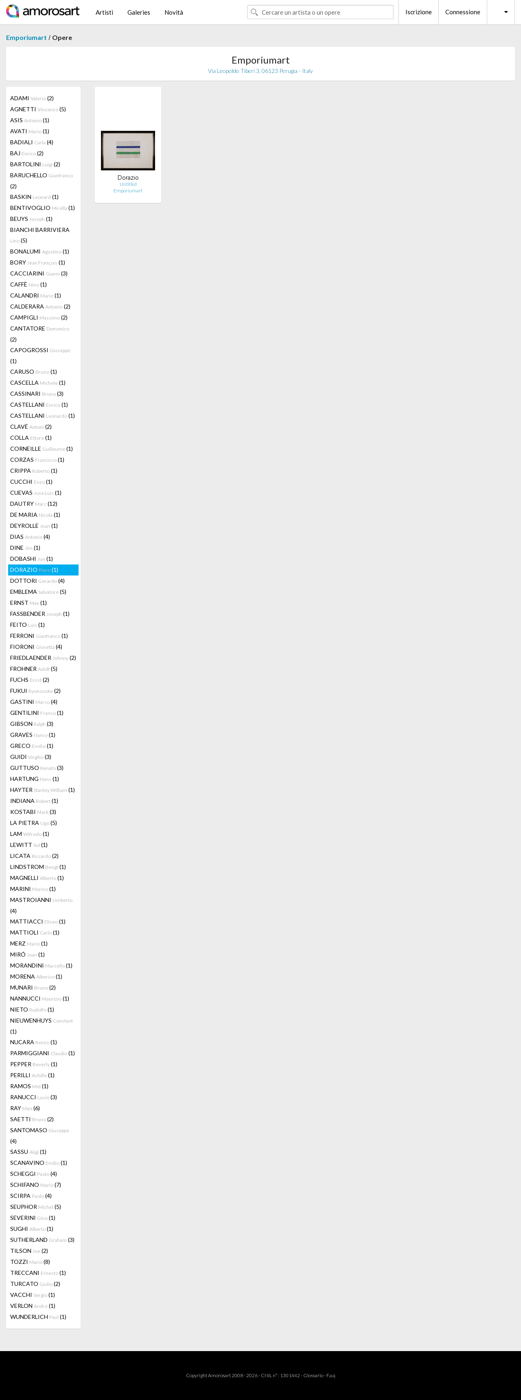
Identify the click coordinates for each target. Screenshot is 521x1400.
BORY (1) (37, 262)
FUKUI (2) (35, 690)
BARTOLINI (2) (35, 164)
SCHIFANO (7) (35, 1184)
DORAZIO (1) (34, 569)
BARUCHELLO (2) (41, 181)
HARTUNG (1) (34, 778)
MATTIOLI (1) (34, 932)
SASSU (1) (28, 1151)
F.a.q (330, 1375)
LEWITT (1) (29, 844)
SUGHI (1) (31, 1228)
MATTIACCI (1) (38, 921)
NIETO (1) (32, 1009)
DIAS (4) (30, 536)
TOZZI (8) (30, 1261)
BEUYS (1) (31, 218)
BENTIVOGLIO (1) (42, 207)
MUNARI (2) (33, 987)
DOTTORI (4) (37, 580)
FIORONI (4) (36, 646)
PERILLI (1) (32, 1074)
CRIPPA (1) (33, 470)
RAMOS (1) (29, 1086)
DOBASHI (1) (31, 558)
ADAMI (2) (32, 98)
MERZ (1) (29, 943)
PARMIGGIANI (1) (42, 1052)
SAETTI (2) (32, 1119)
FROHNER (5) (33, 668)
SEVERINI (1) (32, 1217)
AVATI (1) (29, 131)
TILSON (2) (29, 1250)
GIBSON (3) (31, 723)
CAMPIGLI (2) (39, 317)
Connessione (462, 11)
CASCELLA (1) (38, 382)
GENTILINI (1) (36, 712)
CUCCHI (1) (31, 481)
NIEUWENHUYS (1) (41, 1026)
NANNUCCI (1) (39, 998)
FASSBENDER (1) (40, 613)
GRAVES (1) (32, 734)
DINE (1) (25, 547)
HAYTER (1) (42, 789)
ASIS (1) (29, 120)
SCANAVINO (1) (38, 1162)
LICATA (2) (34, 855)
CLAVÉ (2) (31, 426)
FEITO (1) (27, 624)
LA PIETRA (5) (33, 822)
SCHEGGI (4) (33, 1173)
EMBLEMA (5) (38, 591)
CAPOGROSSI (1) (40, 355)
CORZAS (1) (37, 459)
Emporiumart (26, 37)
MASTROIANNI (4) (41, 905)
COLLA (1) (31, 437)
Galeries (138, 12)
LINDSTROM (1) (38, 866)
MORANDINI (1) (41, 965)
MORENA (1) (36, 976)
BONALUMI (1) (39, 251)
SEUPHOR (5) (35, 1206)
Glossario (313, 1375)
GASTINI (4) (33, 701)
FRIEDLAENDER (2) (43, 657)
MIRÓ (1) (27, 954)
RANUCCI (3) (33, 1097)
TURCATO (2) (35, 1283)
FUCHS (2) (29, 679)
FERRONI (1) (39, 635)
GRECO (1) (31, 745)
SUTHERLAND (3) (42, 1239)
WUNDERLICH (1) (38, 1316)
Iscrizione (418, 11)
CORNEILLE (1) (41, 448)
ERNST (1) (28, 602)
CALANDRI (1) (35, 295)
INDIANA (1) (34, 800)
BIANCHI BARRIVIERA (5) (40, 235)
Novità (173, 12)
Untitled (128, 184)
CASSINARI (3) (36, 393)
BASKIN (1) (34, 196)
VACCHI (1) (32, 1294)
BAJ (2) (27, 153)
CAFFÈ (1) (28, 284)
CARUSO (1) (33, 371)
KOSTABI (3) (33, 811)
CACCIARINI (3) (39, 273)
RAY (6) (25, 1108)
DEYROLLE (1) (34, 525)
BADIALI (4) (31, 142)
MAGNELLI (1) (37, 877)
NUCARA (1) (33, 1041)
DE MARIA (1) (35, 514)
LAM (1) (29, 833)
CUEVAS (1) (35, 492)
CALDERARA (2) (40, 306)
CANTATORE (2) (39, 334)
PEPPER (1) (33, 1063)
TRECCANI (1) (38, 1272)
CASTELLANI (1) (39, 404)
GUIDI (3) (30, 756)
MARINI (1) (33, 888)
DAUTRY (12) (33, 503)
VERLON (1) (32, 1305)
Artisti (104, 12)
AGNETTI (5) (38, 109)
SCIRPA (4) (31, 1195)
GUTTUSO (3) (36, 767)
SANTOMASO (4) (39, 1135)
